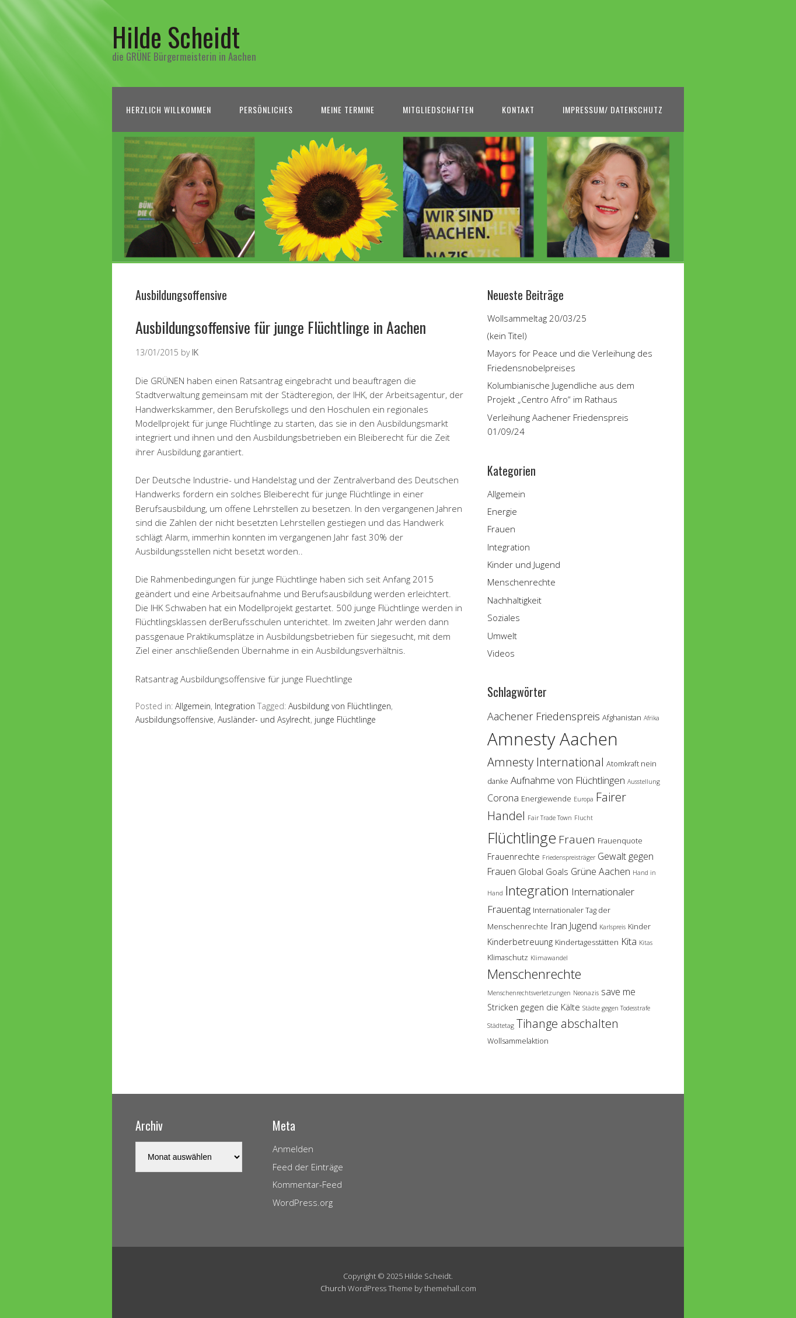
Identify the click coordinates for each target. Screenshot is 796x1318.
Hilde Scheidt (176, 36)
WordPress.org (303, 1202)
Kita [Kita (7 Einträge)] (629, 941)
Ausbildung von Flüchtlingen (339, 706)
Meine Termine (348, 109)
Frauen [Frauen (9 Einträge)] (576, 839)
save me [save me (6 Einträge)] (618, 991)
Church (333, 1288)
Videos (501, 653)
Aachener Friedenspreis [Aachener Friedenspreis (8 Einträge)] (543, 716)
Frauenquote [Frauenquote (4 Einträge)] (620, 840)
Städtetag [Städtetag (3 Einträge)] (500, 1025)
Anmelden (293, 1149)
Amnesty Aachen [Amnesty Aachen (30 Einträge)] (552, 739)
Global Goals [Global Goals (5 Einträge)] (543, 871)
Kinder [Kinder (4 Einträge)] (639, 926)
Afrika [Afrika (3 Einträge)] (651, 718)
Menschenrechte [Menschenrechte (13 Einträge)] (534, 974)
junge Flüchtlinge (345, 719)
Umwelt (502, 635)
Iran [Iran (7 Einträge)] (558, 925)
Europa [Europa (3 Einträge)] (583, 799)
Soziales (503, 617)
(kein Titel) (507, 335)
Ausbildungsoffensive (174, 719)
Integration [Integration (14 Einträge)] (537, 890)
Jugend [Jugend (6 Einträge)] (583, 925)
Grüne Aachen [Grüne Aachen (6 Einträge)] (600, 871)
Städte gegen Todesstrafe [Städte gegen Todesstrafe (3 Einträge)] (616, 1008)
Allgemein (193, 706)
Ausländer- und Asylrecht (264, 719)
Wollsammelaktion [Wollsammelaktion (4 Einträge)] (518, 1040)
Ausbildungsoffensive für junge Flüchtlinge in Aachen (280, 327)
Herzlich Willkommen (168, 109)
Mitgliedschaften (438, 109)
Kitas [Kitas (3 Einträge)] (645, 943)
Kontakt (518, 109)
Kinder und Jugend (523, 564)
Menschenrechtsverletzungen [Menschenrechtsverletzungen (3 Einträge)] (529, 993)
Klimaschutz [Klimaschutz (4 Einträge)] (507, 957)
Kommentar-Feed (307, 1184)
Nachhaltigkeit (514, 600)
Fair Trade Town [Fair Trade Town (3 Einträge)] (550, 818)
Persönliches (266, 109)
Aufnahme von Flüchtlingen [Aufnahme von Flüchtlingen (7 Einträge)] (568, 780)
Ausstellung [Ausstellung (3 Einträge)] (643, 781)
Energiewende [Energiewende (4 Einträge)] (546, 798)
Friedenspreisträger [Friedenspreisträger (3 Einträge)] (568, 857)
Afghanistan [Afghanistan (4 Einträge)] (621, 717)
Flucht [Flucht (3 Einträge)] (583, 818)
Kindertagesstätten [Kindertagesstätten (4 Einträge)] (587, 942)
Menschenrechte (521, 582)
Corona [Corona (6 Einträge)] (503, 798)
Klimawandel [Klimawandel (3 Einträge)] (549, 958)
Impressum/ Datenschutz (613, 109)
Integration (235, 706)
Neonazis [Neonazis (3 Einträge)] (586, 993)
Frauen (501, 529)
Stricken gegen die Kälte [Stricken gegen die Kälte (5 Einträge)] (533, 1007)
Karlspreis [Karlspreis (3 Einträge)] (612, 927)
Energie (502, 511)
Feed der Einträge (308, 1167)
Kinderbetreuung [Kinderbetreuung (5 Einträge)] (520, 941)
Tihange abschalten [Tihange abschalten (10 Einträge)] (567, 1023)
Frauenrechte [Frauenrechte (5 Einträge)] (513, 856)
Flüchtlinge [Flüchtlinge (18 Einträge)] (521, 838)
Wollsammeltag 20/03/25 (536, 318)
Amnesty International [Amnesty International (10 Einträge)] (545, 762)
